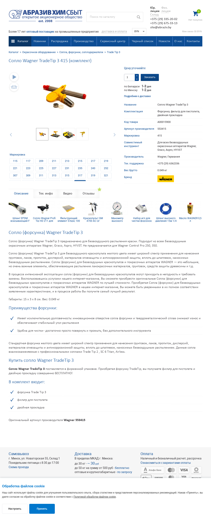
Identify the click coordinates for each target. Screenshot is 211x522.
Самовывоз (19, 454)
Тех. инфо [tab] (46, 193)
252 (106, 168)
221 (15, 168)
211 (54, 161)
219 (106, 161)
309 (28, 175)
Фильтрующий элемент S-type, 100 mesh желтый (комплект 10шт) (68, 219)
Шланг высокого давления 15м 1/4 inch (166, 219)
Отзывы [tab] (89, 193)
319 (93, 175)
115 (15, 161)
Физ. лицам (165, 9)
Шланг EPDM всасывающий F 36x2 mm (20, 219)
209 (41, 161)
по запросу (124, 472)
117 (28, 161)
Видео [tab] (67, 193)
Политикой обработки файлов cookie (95, 496)
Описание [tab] (21, 193)
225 (41, 168)
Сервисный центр (112, 41)
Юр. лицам (153, 9)
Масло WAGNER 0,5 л (190, 219)
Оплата (147, 454)
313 (54, 175)
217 (93, 161)
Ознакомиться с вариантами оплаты (166, 462)
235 (80, 168)
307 (15, 175)
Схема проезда (19, 467)
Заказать (149, 77)
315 (67, 175)
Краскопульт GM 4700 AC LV (93, 219)
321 (106, 175)
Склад (154, 14)
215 (80, 161)
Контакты (193, 41)
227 (54, 168)
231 (67, 168)
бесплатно (122, 468)
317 (80, 175)
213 (67, 161)
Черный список (142, 41)
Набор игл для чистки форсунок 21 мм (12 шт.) (142, 219)
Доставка (83, 454)
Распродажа (59, 41)
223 (28, 168)
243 (93, 168)
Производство (84, 41)
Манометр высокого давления (117, 219)
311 (41, 175)
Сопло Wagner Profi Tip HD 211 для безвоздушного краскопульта (44, 219)
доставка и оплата (114, 31)
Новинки (40, 41)
